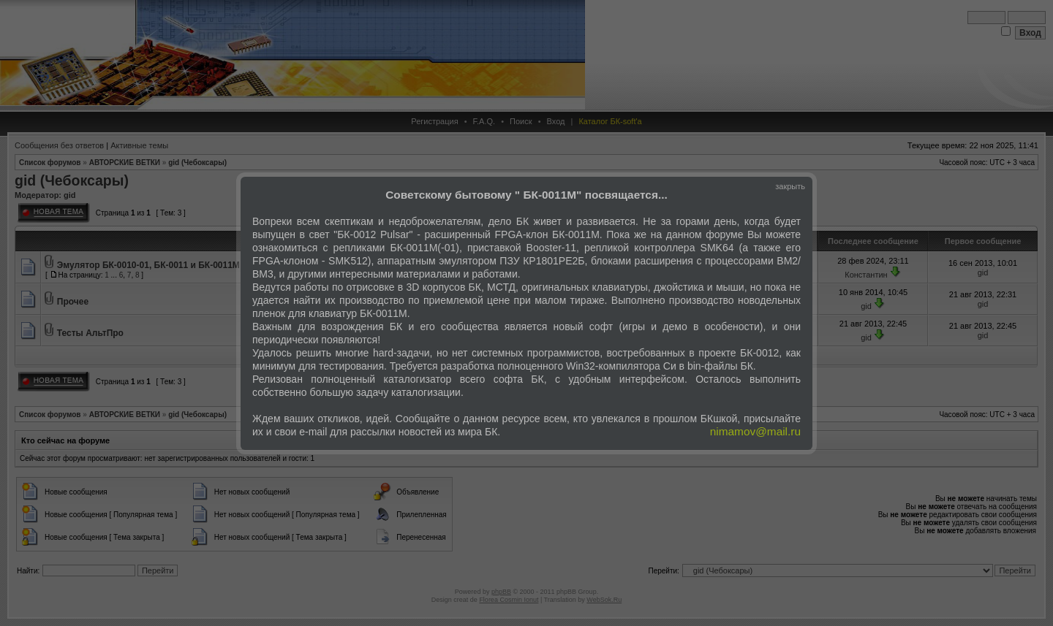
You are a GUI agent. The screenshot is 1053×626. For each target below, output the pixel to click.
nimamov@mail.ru (755, 431)
